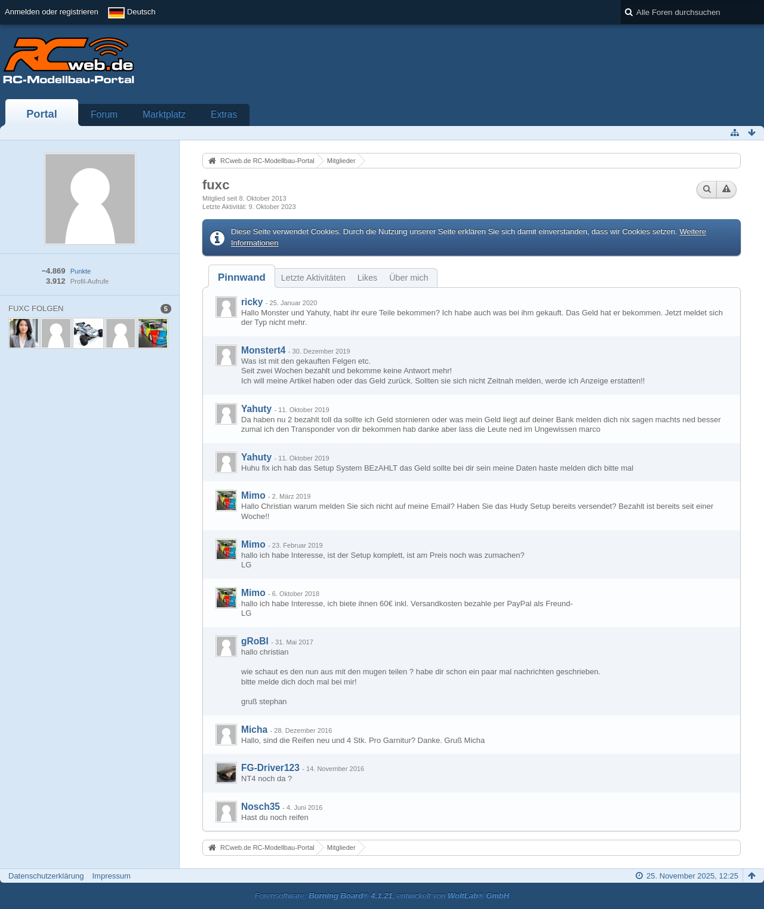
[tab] (241, 277)
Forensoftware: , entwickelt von (382, 895)
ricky (252, 302)
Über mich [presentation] (408, 277)
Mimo (253, 495)
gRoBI (255, 641)
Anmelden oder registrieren (51, 11)
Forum (104, 114)
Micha (254, 729)
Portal (41, 114)
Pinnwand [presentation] (242, 277)
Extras (224, 114)
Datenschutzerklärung (46, 875)
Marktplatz (164, 114)
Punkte (80, 271)
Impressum (111, 875)
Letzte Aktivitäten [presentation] (313, 277)
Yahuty (256, 409)
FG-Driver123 (270, 768)
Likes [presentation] (367, 277)
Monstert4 (263, 350)
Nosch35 (260, 806)
